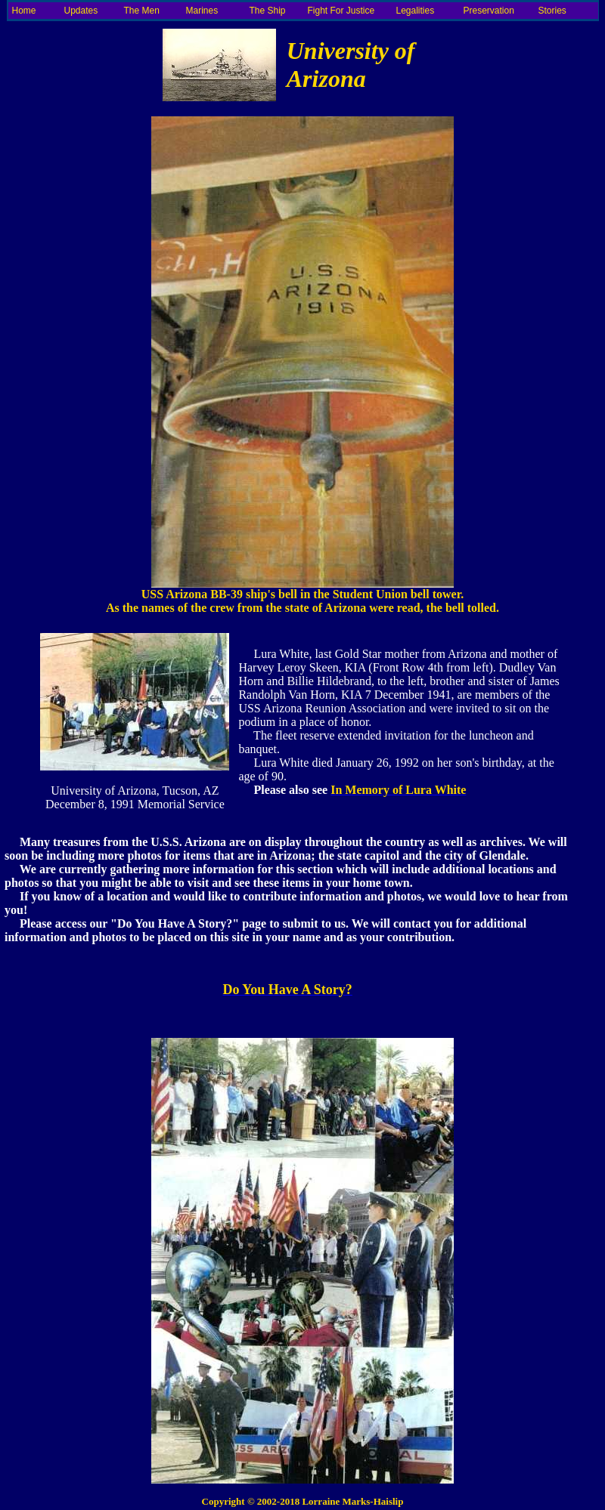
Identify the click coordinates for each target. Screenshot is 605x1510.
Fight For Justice (341, 10)
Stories (552, 10)
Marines (202, 10)
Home (24, 10)
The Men (142, 10)
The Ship (268, 10)
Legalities (415, 10)
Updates (81, 10)
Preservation (489, 10)
